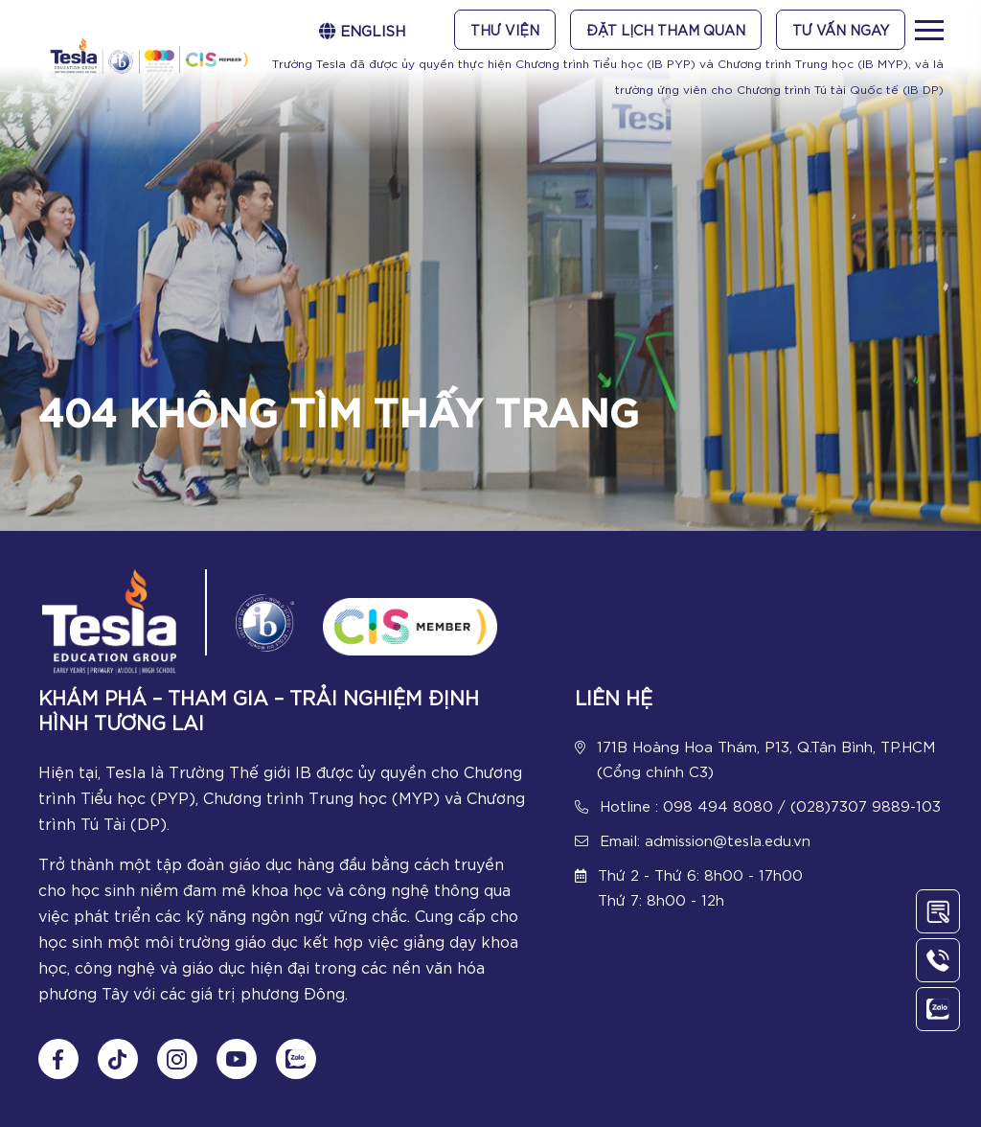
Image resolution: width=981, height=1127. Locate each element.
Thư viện (504, 29)
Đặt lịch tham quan (665, 29)
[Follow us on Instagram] (177, 1059)
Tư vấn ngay (840, 29)
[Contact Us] (938, 911)
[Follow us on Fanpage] (58, 1059)
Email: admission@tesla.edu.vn (705, 839)
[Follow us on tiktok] (118, 1059)
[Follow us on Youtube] (237, 1059)
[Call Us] (938, 960)
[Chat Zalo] (296, 1059)
